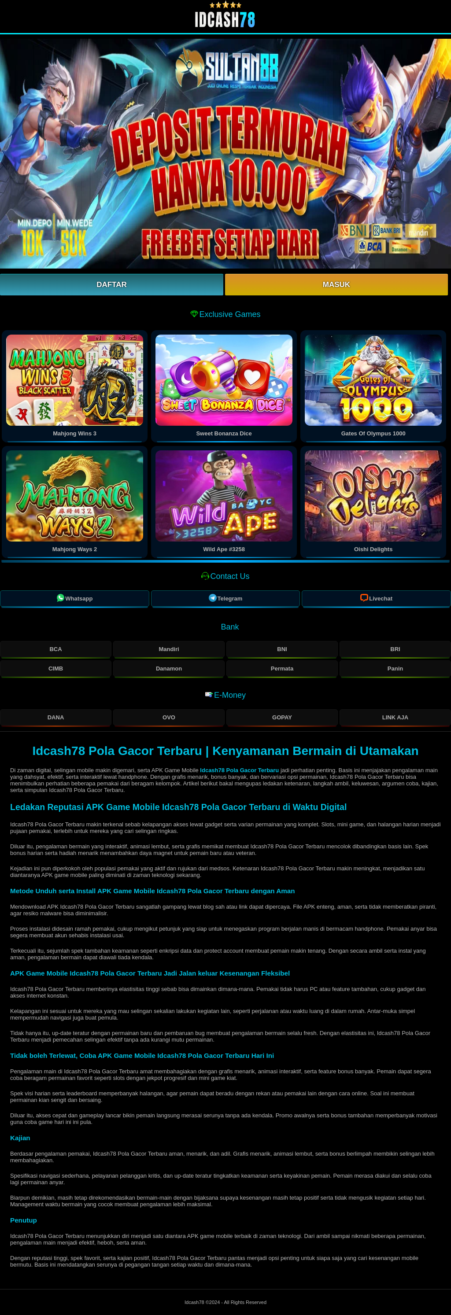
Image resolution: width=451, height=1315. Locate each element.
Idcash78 (195, 1302)
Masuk (336, 284)
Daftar (111, 284)
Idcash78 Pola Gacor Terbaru (239, 770)
